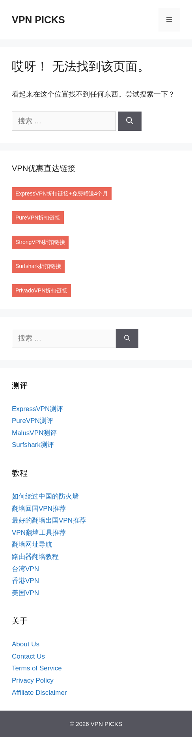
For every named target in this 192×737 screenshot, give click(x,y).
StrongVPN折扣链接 (40, 242)
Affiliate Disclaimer (39, 692)
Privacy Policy (33, 680)
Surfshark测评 (33, 445)
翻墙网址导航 (32, 544)
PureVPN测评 (32, 420)
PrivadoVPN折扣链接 (41, 290)
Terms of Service (37, 668)
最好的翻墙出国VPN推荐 (49, 520)
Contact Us (28, 656)
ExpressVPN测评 (37, 409)
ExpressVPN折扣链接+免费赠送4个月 (61, 193)
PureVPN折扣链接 (37, 217)
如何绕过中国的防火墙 (45, 496)
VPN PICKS (38, 19)
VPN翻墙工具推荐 (39, 532)
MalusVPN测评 (34, 433)
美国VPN (25, 593)
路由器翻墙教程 (35, 556)
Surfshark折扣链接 (38, 266)
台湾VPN (25, 569)
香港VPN (25, 580)
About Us (25, 644)
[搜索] (130, 121)
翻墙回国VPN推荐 (39, 508)
